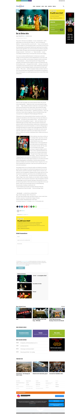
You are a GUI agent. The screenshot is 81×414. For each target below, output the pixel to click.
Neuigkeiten (38, 382)
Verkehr (47, 387)
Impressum (49, 413)
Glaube (27, 382)
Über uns (54, 6)
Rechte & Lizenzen (37, 413)
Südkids (17, 388)
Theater (27, 214)
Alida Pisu (22, 210)
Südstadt (57, 384)
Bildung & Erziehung (19, 386)
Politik (34, 6)
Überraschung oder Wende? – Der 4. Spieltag (27, 352)
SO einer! (34, 291)
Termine (30, 0)
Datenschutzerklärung (24, 261)
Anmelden (62, 29)
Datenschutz (44, 413)
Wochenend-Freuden (53, 31)
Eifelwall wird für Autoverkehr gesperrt (40, 373)
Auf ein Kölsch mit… (29, 386)
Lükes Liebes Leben (29, 388)
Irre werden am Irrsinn (37, 283)
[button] (17, 207)
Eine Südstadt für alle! (20, 382)
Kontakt (31, 413)
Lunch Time (52, 27)
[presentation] (24, 258)
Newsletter (50, 6)
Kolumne (27, 384)
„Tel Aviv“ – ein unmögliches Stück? (40, 275)
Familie (46, 6)
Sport (56, 382)
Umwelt (47, 385)
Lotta (17, 319)
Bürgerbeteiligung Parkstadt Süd (49, 383)
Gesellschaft (38, 6)
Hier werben (18, 0)
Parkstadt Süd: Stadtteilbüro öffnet (56, 373)
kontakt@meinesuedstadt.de (20, 265)
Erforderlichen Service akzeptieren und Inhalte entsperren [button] (56, 405)
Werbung (57, 386)
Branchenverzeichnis (24, 0)
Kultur (43, 6)
